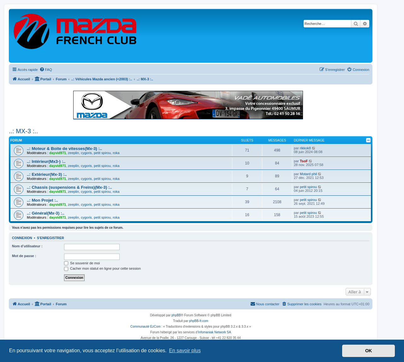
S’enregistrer (50, 238)
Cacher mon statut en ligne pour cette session (102, 268)
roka (116, 153)
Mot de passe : (24, 256)
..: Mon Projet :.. (42, 200)
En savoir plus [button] (185, 350)
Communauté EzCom (145, 326)
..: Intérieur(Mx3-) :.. (46, 161)
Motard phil (308, 174)
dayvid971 (57, 153)
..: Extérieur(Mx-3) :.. (47, 174)
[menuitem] (45, 69)
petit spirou (102, 153)
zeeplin (73, 153)
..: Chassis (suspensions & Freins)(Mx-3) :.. (69, 187)
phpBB (176, 315)
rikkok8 (305, 148)
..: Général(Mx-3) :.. (45, 213)
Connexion (22, 238)
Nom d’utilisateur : (27, 246)
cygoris (86, 153)
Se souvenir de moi (82, 263)
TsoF (304, 161)
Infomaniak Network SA (214, 332)
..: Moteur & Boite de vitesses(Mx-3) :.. (64, 148)
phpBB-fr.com (198, 321)
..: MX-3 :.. (23, 131)
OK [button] (368, 350)
